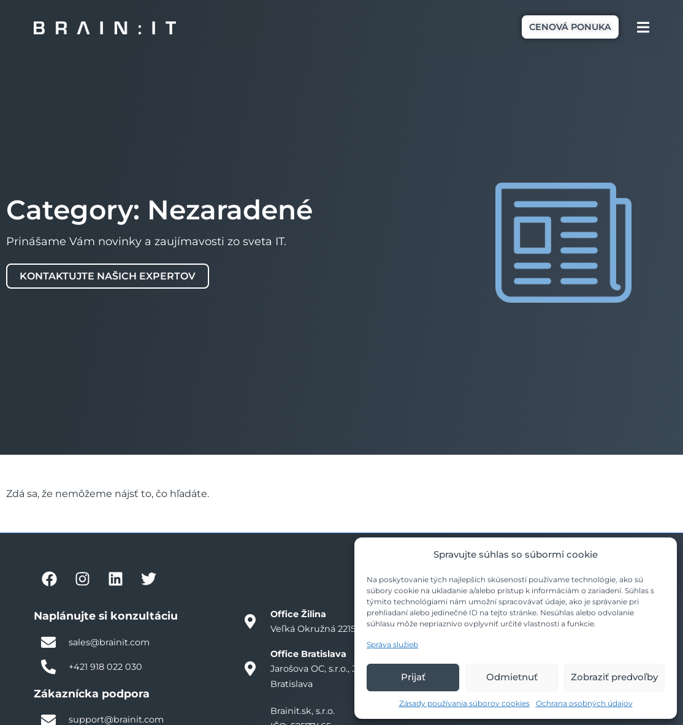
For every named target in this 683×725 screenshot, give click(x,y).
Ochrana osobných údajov (584, 703)
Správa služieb (392, 644)
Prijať (413, 677)
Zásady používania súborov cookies (464, 703)
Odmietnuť (512, 677)
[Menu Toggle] (643, 27)
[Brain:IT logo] (105, 27)
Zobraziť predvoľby (614, 677)
